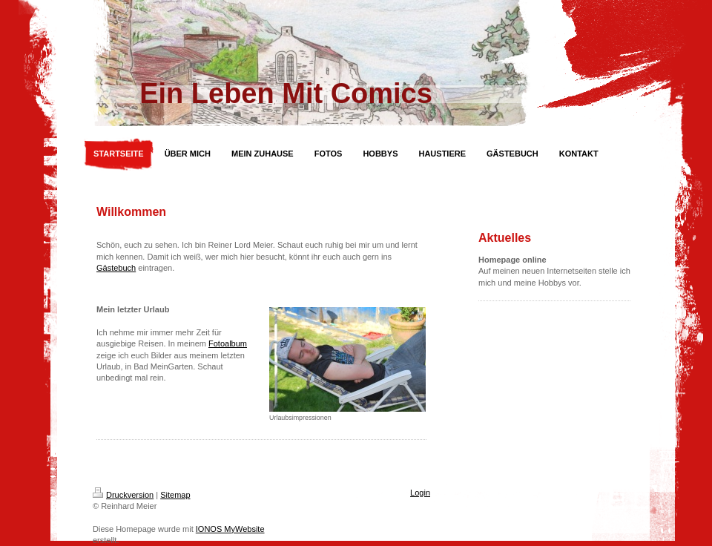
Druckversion (123, 494)
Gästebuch (116, 267)
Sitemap (175, 494)
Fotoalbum (227, 343)
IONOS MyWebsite (230, 528)
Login (420, 492)
